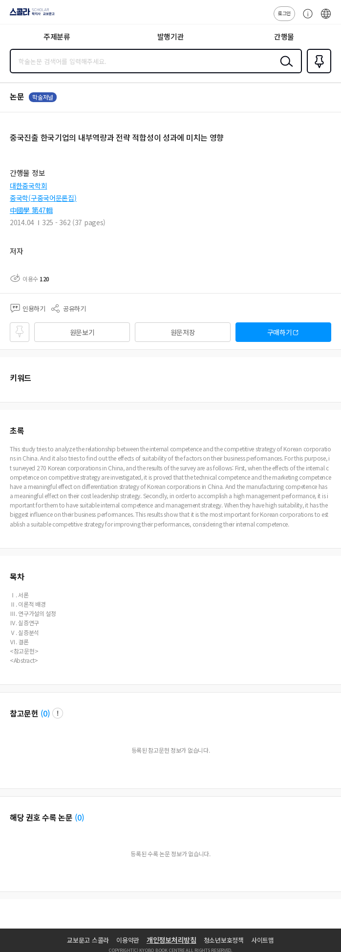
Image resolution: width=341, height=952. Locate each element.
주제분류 (56, 36)
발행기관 (170, 36)
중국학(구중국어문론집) (43, 198)
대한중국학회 (28, 185)
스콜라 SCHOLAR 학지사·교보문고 (29, 15)
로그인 (284, 13)
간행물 (284, 36)
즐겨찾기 (317, 72)
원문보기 (82, 332)
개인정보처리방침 (171, 940)
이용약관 (127, 940)
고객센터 (305, 18)
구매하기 (279, 332)
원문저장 (182, 332)
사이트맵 (262, 940)
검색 (284, 68)
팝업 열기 (57, 713)
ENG (325, 18)
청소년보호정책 (224, 940)
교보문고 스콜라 (88, 940)
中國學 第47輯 (31, 210)
